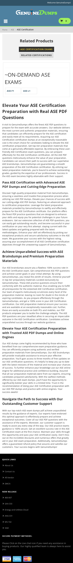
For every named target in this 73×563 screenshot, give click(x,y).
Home (4, 29)
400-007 (8, 497)
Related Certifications (36, 55)
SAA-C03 (8, 503)
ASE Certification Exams (36, 49)
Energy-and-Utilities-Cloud (16, 509)
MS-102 (8, 521)
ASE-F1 (10, 90)
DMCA (7, 483)
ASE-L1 (26, 90)
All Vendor (9, 477)
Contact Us (10, 471)
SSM (7, 528)
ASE (12, 29)
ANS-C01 (8, 515)
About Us (9, 465)
